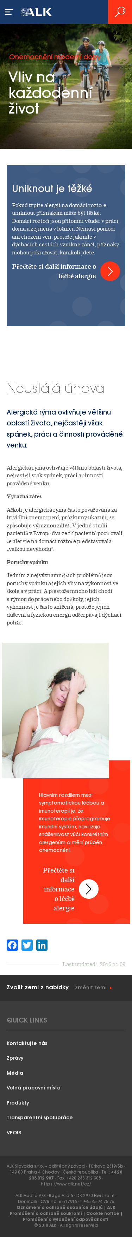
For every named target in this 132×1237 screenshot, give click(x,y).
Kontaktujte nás (27, 1043)
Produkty (18, 1103)
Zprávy (15, 1058)
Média (15, 1073)
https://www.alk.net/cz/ (66, 1184)
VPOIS (14, 1133)
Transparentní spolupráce (40, 1118)
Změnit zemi (91, 988)
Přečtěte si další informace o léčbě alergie (54, 271)
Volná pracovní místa (34, 1088)
